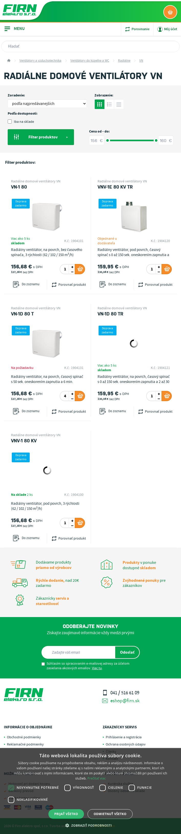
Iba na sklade (21, 121)
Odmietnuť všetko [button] (110, 814)
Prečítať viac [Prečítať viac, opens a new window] (97, 778)
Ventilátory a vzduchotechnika (40, 61)
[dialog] (90, 791)
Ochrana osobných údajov (126, 744)
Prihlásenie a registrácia (124, 737)
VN (141, 61)
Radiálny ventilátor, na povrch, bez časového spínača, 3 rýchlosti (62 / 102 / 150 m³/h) (46, 252)
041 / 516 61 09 (120, 693)
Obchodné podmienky (24, 737)
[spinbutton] (65, 269)
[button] (90, 825)
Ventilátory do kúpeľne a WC (89, 61)
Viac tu (97, 668)
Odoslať (127, 652)
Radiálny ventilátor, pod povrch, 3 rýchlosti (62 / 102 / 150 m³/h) (45, 506)
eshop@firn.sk (121, 701)
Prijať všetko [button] (66, 814)
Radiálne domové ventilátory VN (35, 181)
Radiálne (124, 61)
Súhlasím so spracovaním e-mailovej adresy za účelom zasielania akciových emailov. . (85, 666)
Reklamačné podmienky (25, 744)
